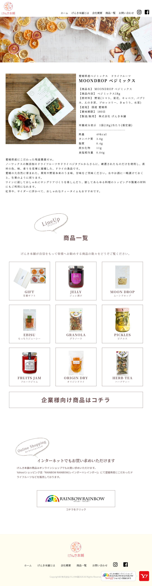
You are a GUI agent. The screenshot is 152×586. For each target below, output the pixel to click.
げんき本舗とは (80, 13)
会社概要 (97, 13)
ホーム (64, 13)
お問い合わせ (126, 13)
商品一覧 (110, 13)
